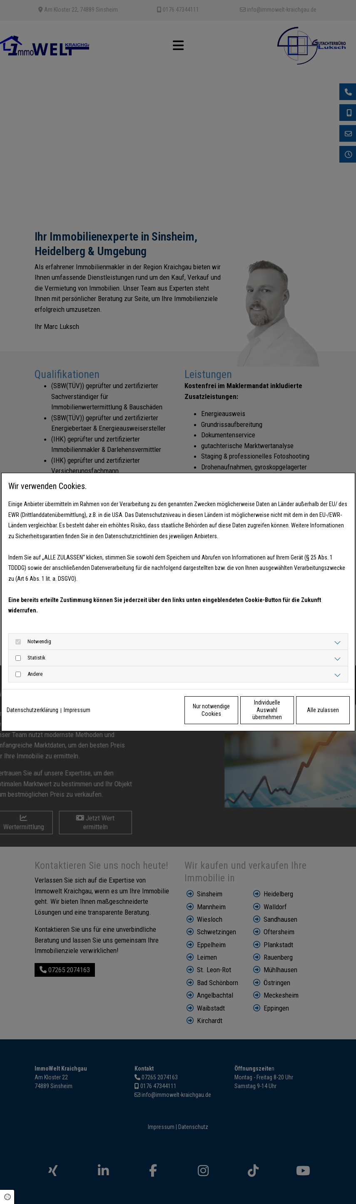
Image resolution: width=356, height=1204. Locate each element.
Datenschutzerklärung (32, 710)
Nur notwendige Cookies (153, 710)
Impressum (77, 710)
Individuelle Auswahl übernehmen (232, 710)
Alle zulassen (311, 710)
